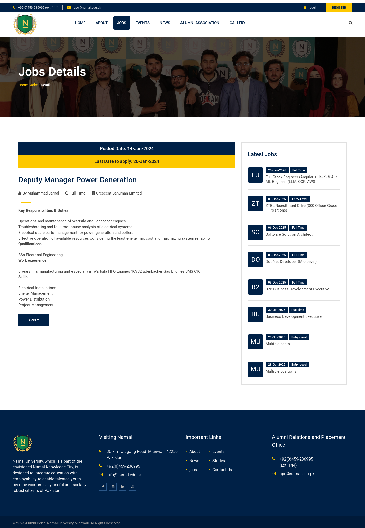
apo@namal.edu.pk (87, 5)
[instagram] (113, 484)
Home (80, 20)
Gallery (237, 20)
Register (339, 5)
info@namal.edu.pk (124, 472)
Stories (218, 457)
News (165, 20)
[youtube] (132, 484)
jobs (193, 467)
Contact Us (222, 467)
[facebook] (103, 484)
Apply (33, 317)
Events (143, 20)
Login (310, 5)
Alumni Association (200, 20)
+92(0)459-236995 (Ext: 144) (38, 5)
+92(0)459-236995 (123, 463)
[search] (346, 20)
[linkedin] (122, 484)
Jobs (121, 20)
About (102, 20)
